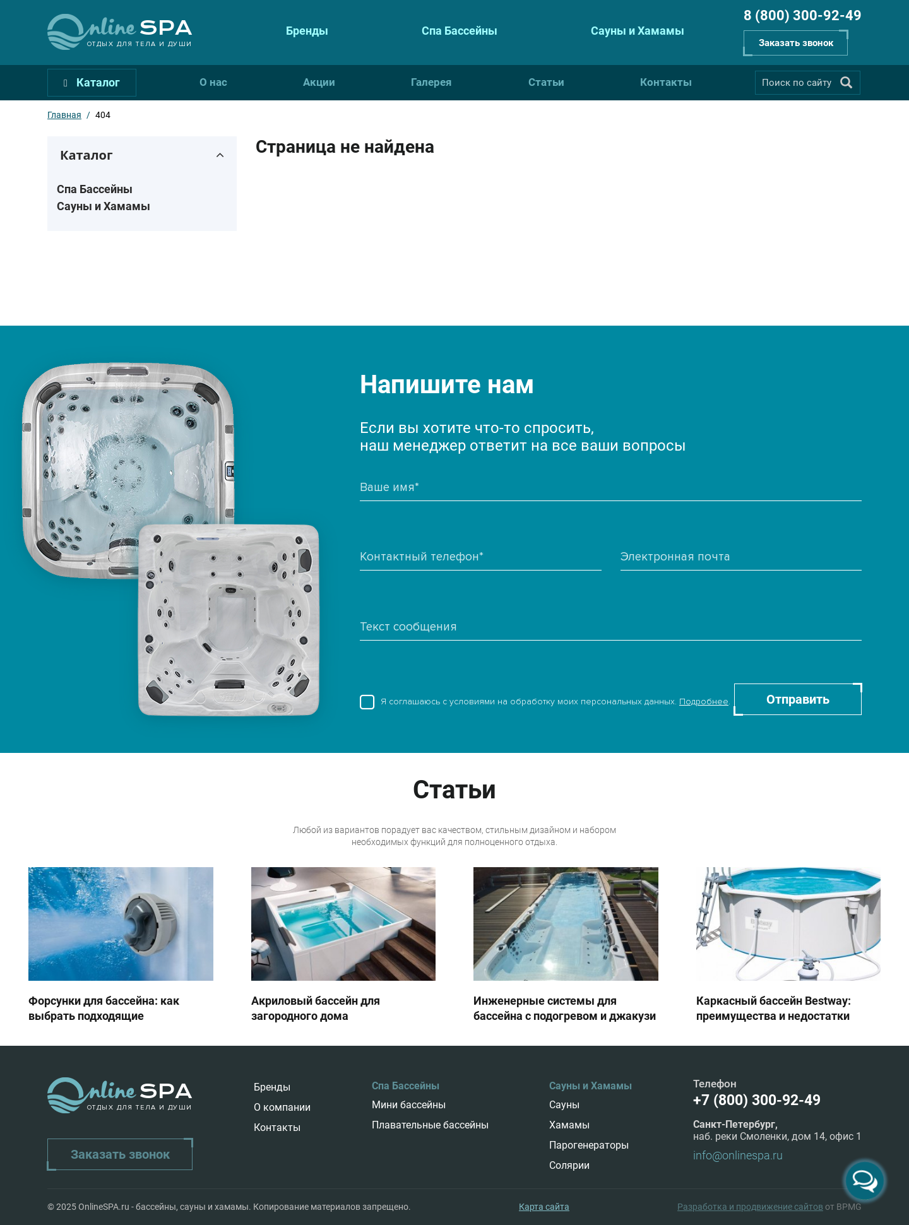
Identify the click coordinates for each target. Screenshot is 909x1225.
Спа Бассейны (442, 31)
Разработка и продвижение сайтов (750, 1207)
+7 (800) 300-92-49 (757, 1100)
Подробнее (703, 701)
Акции (319, 82)
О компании (282, 1107)
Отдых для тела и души (140, 44)
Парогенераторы (589, 1145)
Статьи (546, 82)
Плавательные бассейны (430, 1125)
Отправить (797, 699)
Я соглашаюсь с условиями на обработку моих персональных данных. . (545, 704)
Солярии (569, 1165)
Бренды (290, 31)
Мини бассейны (409, 1105)
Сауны (564, 1105)
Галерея (431, 82)
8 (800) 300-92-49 (803, 15)
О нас (213, 82)
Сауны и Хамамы (620, 31)
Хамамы (569, 1125)
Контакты (666, 82)
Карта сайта (544, 1207)
